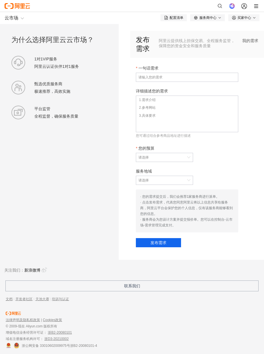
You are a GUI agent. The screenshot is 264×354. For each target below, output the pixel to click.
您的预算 (146, 148)
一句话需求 (148, 68)
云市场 (11, 17)
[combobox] (161, 157)
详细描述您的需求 (152, 91)
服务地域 (144, 171)
